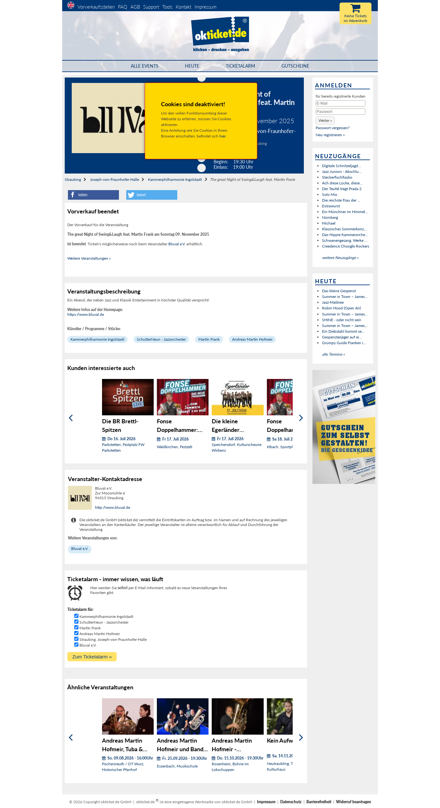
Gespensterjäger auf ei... (342, 337)
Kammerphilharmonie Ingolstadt (175, 179)
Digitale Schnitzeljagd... (341, 165)
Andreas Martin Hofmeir (252, 339)
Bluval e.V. (177, 243)
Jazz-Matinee (333, 302)
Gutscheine (295, 66)
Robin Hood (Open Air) (341, 308)
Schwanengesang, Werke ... (344, 240)
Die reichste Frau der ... (341, 200)
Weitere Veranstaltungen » (89, 258)
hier (222, 136)
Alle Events (144, 66)
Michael (328, 223)
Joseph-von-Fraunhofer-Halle (114, 179)
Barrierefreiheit (318, 801)
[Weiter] (301, 418)
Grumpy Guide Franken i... (344, 342)
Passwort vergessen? (332, 127)
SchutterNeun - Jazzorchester (161, 339)
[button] (93, 195)
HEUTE (192, 66)
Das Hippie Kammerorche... (345, 234)
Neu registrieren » (330, 134)
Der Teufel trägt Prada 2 (342, 188)
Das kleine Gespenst (339, 290)
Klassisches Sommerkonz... (344, 228)
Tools (167, 7)
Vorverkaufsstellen (96, 7)
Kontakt (183, 7)
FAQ (122, 7)
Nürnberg (330, 217)
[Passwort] (340, 111)
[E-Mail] (340, 103)
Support (151, 7)
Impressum (205, 7)
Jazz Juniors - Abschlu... (342, 171)
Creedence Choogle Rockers (345, 246)
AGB (135, 7)
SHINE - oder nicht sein (341, 319)
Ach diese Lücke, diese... (342, 183)
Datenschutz (291, 801)
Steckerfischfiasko (337, 177)
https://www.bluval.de (85, 314)
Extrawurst (331, 206)
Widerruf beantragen (353, 801)
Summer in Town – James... (345, 296)
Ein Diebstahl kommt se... (343, 331)
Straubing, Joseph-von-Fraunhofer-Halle (113, 639)
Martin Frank (209, 339)
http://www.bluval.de (112, 507)
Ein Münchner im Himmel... (345, 211)
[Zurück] (71, 418)
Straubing (73, 179)
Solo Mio (329, 194)
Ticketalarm (240, 66)
